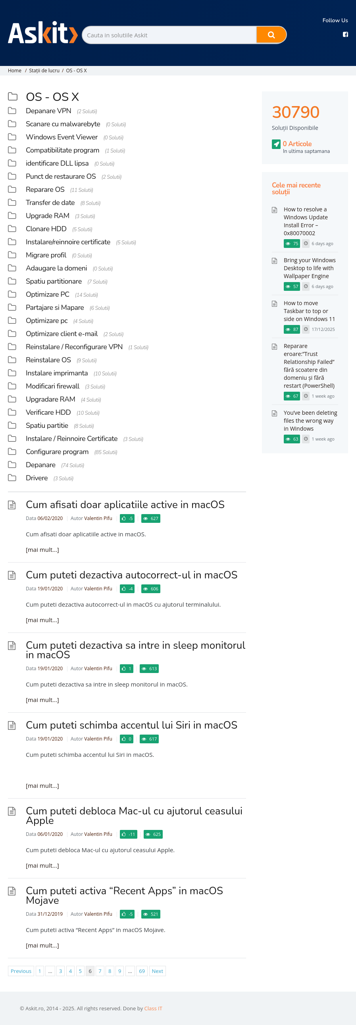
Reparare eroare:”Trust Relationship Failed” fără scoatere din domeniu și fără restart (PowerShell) (309, 365)
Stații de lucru (44, 70)
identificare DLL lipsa (57, 163)
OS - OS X (76, 70)
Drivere (37, 478)
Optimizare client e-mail (62, 333)
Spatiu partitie (47, 425)
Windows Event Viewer (62, 137)
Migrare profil (46, 255)
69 (142, 971)
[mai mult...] (42, 549)
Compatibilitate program (62, 150)
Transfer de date (50, 202)
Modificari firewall (52, 386)
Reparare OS (45, 189)
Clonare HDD (46, 229)
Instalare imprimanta (57, 373)
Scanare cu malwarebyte (63, 124)
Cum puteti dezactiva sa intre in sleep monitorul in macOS (135, 650)
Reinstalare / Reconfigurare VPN (74, 347)
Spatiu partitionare (54, 281)
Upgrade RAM (47, 215)
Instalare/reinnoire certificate (68, 242)
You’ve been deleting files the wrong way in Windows (310, 420)
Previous (21, 971)
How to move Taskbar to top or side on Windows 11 (309, 311)
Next (158, 971)
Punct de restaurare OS (61, 176)
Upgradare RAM (50, 399)
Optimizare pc (46, 320)
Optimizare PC (47, 294)
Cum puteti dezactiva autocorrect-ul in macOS (132, 575)
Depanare (41, 465)
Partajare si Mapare (55, 307)
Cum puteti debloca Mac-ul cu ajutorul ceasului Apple (134, 816)
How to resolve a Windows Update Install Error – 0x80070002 (306, 221)
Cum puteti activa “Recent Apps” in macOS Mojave (124, 895)
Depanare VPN (48, 111)
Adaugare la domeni (56, 268)
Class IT (153, 1008)
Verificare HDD (48, 412)
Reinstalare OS (48, 360)
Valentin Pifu (98, 518)
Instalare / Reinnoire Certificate (71, 438)
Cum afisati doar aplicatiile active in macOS (125, 505)
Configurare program (57, 451)
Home (14, 70)
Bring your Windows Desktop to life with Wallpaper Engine (310, 268)
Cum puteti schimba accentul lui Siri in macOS (131, 725)
